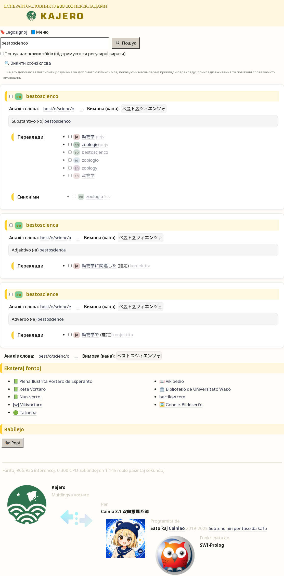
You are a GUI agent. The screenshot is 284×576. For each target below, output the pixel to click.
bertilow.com (172, 397)
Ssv (107, 196)
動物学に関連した (99, 266)
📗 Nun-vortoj (27, 397)
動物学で (90, 335)
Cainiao (177, 528)
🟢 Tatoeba (24, 412)
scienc (64, 108)
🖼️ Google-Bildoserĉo (180, 405)
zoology (89, 168)
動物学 (88, 136)
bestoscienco (57, 121)
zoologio (90, 144)
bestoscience (50, 319)
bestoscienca (53, 250)
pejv (100, 136)
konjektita (140, 266)
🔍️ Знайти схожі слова (27, 63)
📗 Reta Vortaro (29, 389)
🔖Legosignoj (13, 32)
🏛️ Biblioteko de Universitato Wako (195, 389)
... (81, 108)
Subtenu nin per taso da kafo (238, 528)
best (47, 108)
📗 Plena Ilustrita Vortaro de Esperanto (52, 381)
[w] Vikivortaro (27, 405)
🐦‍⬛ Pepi (12, 443)
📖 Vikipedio (171, 381)
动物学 (88, 175)
